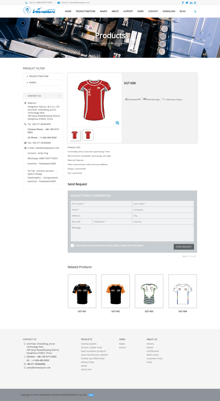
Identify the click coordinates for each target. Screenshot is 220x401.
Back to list (189, 256)
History (150, 343)
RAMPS (103, 11)
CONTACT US (34, 95)
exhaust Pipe (87, 362)
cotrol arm (86, 369)
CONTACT (153, 11)
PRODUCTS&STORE (85, 11)
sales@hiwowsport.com (80, 2)
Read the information (132, 245)
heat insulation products (93, 351)
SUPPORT (128, 11)
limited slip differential (93, 358)
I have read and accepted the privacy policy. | (109, 245)
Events (122, 347)
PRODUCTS (86, 339)
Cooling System (89, 343)
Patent (150, 347)
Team (149, 362)
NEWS (141, 11)
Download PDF (133, 99)
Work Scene (153, 354)
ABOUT (115, 11)
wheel (84, 365)
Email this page (151, 99)
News (122, 343)
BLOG (182, 11)
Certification (153, 351)
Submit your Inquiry (172, 99)
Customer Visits (155, 358)
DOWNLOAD (169, 11)
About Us (152, 339)
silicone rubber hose (91, 347)
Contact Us (29, 339)
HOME (68, 11)
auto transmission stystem (94, 354)
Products (104, 43)
